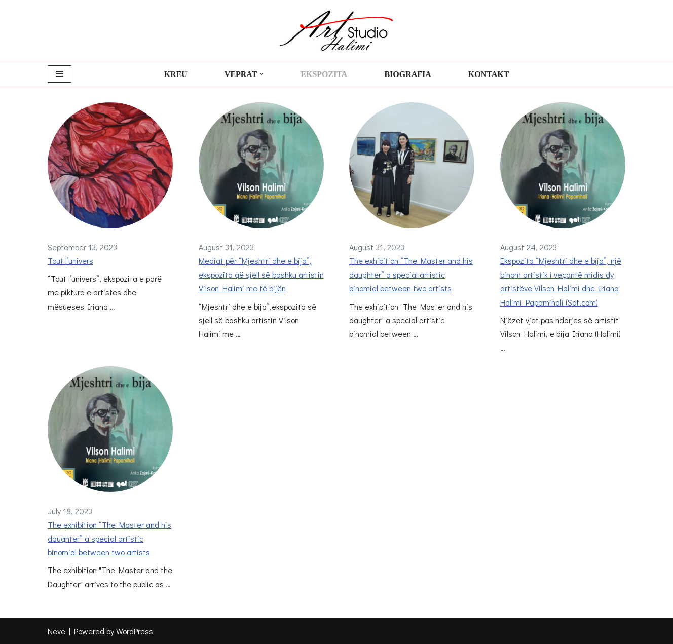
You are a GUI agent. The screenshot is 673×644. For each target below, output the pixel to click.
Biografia (407, 74)
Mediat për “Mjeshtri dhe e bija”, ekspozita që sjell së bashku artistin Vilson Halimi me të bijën (261, 274)
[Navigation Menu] (59, 74)
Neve (56, 631)
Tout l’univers (70, 260)
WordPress (134, 631)
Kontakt (488, 74)
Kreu (175, 74)
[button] (261, 74)
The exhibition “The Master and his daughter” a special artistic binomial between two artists (411, 274)
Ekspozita (324, 74)
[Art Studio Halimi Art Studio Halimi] (336, 30)
